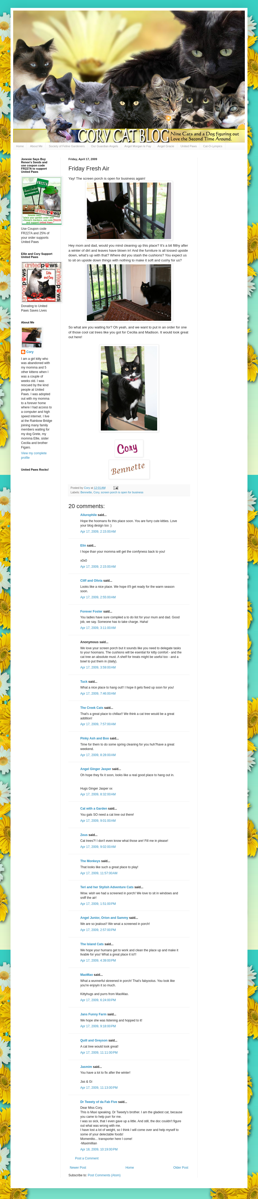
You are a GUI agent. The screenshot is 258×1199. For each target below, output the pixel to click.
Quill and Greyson (93, 1040)
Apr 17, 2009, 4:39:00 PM (98, 960)
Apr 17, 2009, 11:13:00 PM (99, 1088)
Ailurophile (88, 515)
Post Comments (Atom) (104, 1175)
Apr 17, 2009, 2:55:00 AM (98, 597)
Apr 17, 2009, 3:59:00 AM (98, 667)
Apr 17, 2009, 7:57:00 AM (98, 724)
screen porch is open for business (122, 492)
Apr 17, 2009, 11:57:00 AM (98, 873)
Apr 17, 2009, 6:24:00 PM (98, 1000)
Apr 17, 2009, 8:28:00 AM (98, 755)
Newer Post (78, 1167)
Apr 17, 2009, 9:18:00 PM (98, 1026)
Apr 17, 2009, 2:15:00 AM (98, 531)
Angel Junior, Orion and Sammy (104, 918)
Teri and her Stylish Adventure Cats (107, 887)
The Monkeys (90, 861)
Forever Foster (91, 611)
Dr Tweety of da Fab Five (98, 1102)
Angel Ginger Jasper (95, 769)
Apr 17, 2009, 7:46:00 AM (98, 693)
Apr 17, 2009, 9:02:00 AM (98, 847)
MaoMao (86, 975)
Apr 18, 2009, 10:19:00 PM (99, 1149)
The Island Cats (92, 944)
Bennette (86, 492)
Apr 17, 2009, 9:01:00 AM (98, 821)
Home (20, 146)
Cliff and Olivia (91, 580)
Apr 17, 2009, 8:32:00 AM (98, 794)
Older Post (180, 1167)
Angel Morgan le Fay (138, 146)
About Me (36, 146)
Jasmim (86, 1067)
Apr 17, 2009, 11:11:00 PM (99, 1052)
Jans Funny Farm (93, 1014)
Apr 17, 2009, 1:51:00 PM (98, 904)
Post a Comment (86, 1158)
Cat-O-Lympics (212, 146)
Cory (96, 492)
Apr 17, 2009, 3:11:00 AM (98, 628)
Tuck (83, 682)
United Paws (189, 146)
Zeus (84, 835)
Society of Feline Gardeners (67, 146)
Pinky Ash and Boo (94, 738)
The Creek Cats (91, 708)
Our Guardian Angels (104, 146)
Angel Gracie (165, 146)
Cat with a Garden (93, 808)
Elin (83, 545)
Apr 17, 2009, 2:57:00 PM (98, 930)
